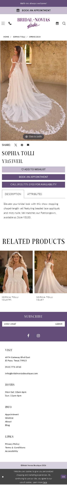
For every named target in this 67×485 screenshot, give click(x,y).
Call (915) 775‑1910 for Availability (33, 185)
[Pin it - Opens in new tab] (22, 144)
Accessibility (11, 451)
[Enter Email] (33, 324)
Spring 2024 (35, 37)
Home (6, 37)
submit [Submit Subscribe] (58, 324)
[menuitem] (10, 23)
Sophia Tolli (19, 37)
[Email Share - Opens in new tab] (28, 144)
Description (13, 194)
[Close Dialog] (3, 477)
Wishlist (9, 418)
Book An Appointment (33, 177)
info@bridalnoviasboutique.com (21, 373)
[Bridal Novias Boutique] (34, 23)
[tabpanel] (33, 91)
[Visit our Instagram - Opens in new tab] (38, 336)
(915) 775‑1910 (13, 367)
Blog (7, 425)
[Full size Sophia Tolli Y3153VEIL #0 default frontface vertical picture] (33, 91)
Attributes (34, 194)
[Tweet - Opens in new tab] (15, 144)
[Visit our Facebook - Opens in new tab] (28, 336)
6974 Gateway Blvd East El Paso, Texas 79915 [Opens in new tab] (17, 359)
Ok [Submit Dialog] (63, 477)
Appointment (12, 414)
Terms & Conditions (15, 447)
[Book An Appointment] (33, 10)
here (45, 482)
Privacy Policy (12, 444)
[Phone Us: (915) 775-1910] (10, 23)
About (8, 421)
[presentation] (16, 272)
